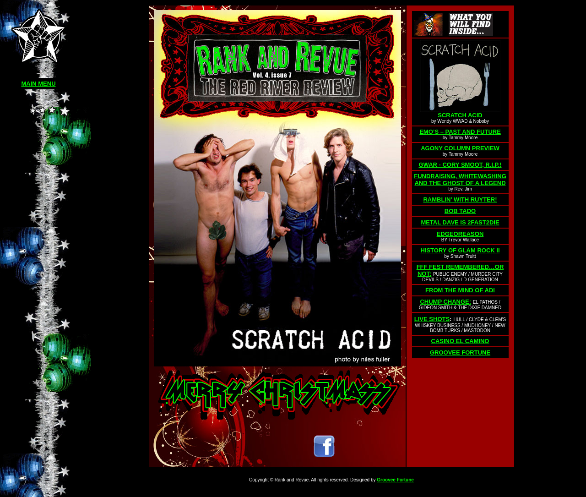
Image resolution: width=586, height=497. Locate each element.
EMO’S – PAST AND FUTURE (460, 131)
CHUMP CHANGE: (445, 301)
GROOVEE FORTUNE (460, 352)
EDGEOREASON (460, 233)
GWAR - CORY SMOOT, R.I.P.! (459, 164)
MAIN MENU (38, 83)
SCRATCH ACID (460, 115)
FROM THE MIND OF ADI (460, 290)
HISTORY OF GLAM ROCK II (459, 250)
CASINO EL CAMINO (460, 341)
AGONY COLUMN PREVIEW (460, 148)
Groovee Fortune (395, 479)
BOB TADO (460, 211)
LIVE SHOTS (432, 319)
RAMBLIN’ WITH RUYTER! (460, 199)
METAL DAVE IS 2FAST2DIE (460, 222)
